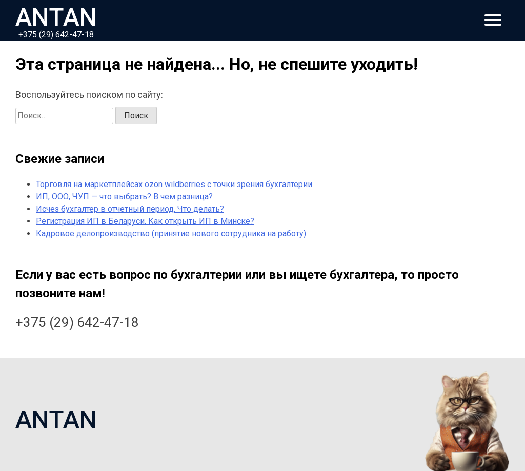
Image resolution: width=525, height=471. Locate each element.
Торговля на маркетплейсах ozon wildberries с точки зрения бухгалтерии (174, 184)
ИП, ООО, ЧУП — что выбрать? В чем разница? (124, 196)
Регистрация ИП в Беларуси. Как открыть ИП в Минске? (145, 221)
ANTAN (56, 16)
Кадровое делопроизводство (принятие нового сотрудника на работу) (171, 233)
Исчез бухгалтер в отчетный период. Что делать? (130, 209)
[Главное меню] (493, 20)
